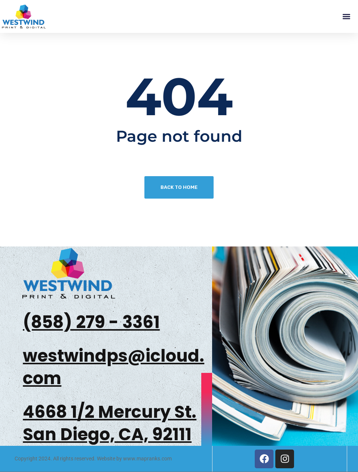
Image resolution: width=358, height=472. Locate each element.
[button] (346, 16)
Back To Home (179, 187)
